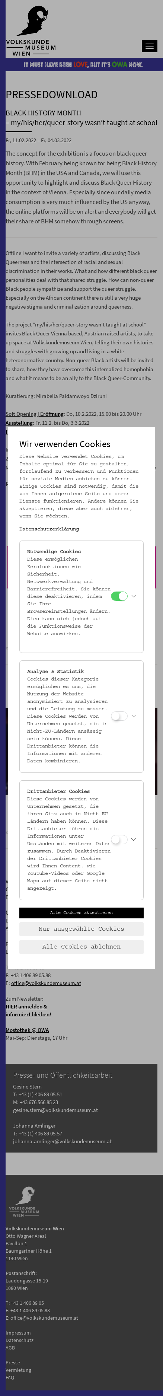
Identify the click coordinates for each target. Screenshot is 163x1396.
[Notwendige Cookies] (119, 596)
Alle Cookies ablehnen (81, 947)
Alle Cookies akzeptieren (81, 913)
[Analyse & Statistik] (119, 716)
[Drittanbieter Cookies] (119, 839)
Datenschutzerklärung (49, 529)
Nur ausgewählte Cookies (81, 929)
